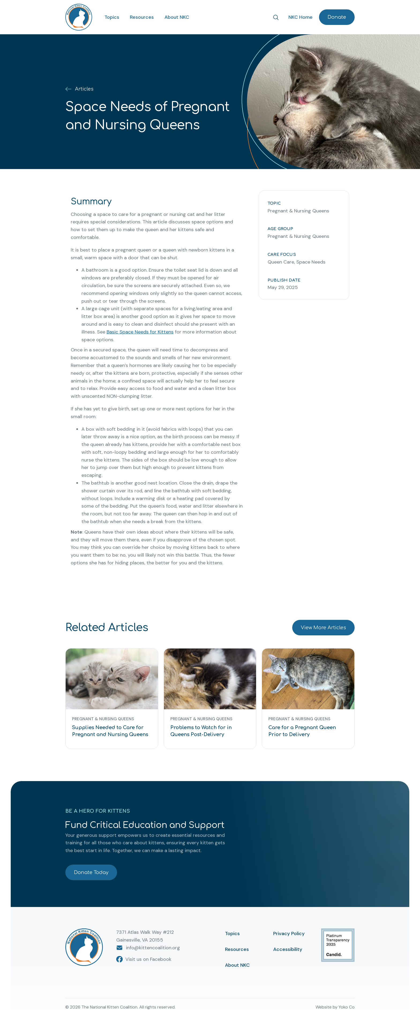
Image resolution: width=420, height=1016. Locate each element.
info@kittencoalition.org (148, 947)
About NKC (176, 17)
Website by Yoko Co (335, 1007)
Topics (111, 17)
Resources (142, 17)
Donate (337, 17)
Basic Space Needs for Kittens (140, 332)
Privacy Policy (289, 933)
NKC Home (300, 17)
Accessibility (287, 949)
